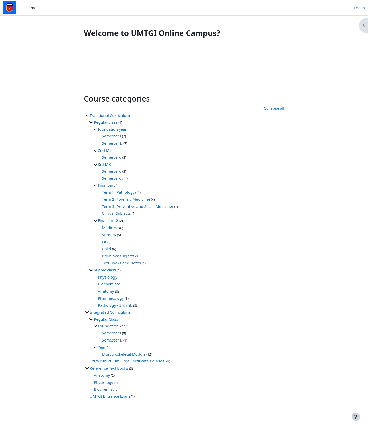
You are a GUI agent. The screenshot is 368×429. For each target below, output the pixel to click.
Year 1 (103, 347)
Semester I (111, 135)
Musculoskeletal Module (124, 354)
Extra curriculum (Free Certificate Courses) (127, 360)
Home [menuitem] (31, 7)
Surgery (109, 234)
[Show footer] (356, 417)
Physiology (107, 277)
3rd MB (104, 164)
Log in (359, 7)
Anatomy (106, 291)
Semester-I (111, 157)
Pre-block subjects (118, 255)
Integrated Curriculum (110, 312)
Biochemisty (109, 283)
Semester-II (112, 178)
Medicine (110, 227)
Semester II (112, 143)
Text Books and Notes (121, 263)
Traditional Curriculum (110, 115)
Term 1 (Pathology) (119, 192)
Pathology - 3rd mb (115, 305)
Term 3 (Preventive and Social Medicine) (137, 206)
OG (105, 241)
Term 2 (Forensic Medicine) (126, 199)
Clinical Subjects (116, 213)
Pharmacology (111, 298)
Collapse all (274, 108)
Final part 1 (108, 185)
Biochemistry (105, 389)
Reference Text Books (109, 368)
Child (107, 248)
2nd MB (105, 150)
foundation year (112, 129)
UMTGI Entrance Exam (110, 396)
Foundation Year (112, 326)
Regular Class (106, 319)
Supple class (105, 269)
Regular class (106, 122)
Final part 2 (108, 220)
